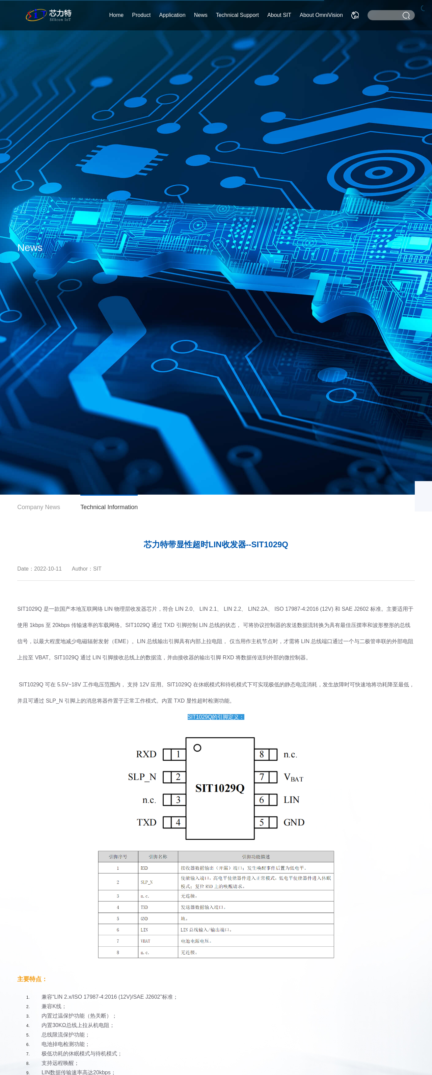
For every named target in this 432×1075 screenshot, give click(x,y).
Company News (38, 507)
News (201, 15)
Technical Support (237, 15)
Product (141, 15)
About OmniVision (321, 15)
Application (172, 15)
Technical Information (109, 507)
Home (116, 15)
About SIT (279, 15)
